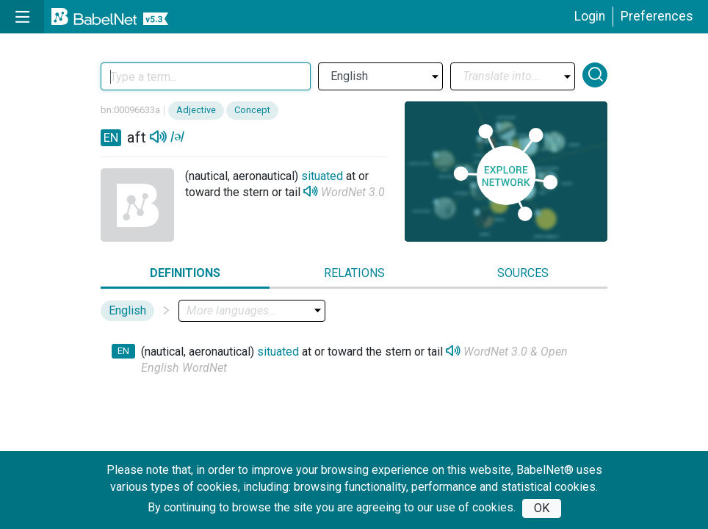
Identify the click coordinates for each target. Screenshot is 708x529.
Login (589, 16)
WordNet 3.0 (353, 192)
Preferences (657, 16)
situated (322, 176)
